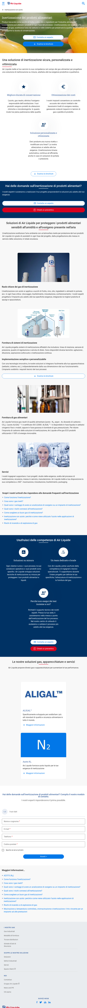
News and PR (9, 988)
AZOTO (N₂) (9, 875)
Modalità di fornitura (11, 936)
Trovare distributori (11, 940)
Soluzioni (7, 957)
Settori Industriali (10, 961)
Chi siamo (7, 992)
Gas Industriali (9, 931)
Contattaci (8, 980)
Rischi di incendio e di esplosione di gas (20, 523)
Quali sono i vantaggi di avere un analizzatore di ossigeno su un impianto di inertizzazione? (42, 505)
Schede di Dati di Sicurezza (10, 945)
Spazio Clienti (10, 969)
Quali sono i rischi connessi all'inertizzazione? (23, 509)
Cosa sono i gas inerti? (13, 501)
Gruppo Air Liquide (12, 984)
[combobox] (83, 3)
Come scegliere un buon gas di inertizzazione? (23, 513)
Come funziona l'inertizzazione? (17, 497)
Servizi (6, 965)
